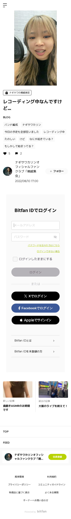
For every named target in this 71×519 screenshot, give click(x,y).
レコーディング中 (54, 132)
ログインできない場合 (48, 251)
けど (22, 139)
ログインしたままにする (35, 259)
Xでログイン (35, 296)
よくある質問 (52, 492)
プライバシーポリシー (19, 484)
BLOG (6, 117)
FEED (6, 443)
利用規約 (51, 476)
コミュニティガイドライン (51, 484)
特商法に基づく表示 (19, 492)
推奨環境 (19, 476)
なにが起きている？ (41, 139)
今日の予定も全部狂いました (22, 132)
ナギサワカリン (31, 124)
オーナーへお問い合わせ (35, 500)
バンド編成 (11, 124)
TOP (6, 431)
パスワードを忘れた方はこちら (44, 245)
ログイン (65, 5)
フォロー (56, 171)
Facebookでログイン (35, 308)
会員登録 (57, 456)
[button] (35, 320)
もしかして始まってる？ (19, 146)
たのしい (10, 139)
